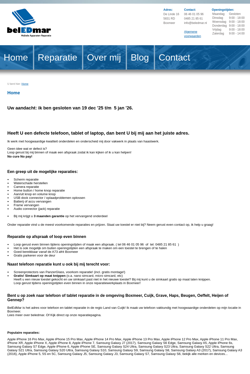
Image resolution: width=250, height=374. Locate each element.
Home (16, 57)
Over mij (104, 57)
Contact (174, 57)
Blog (140, 57)
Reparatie (57, 57)
